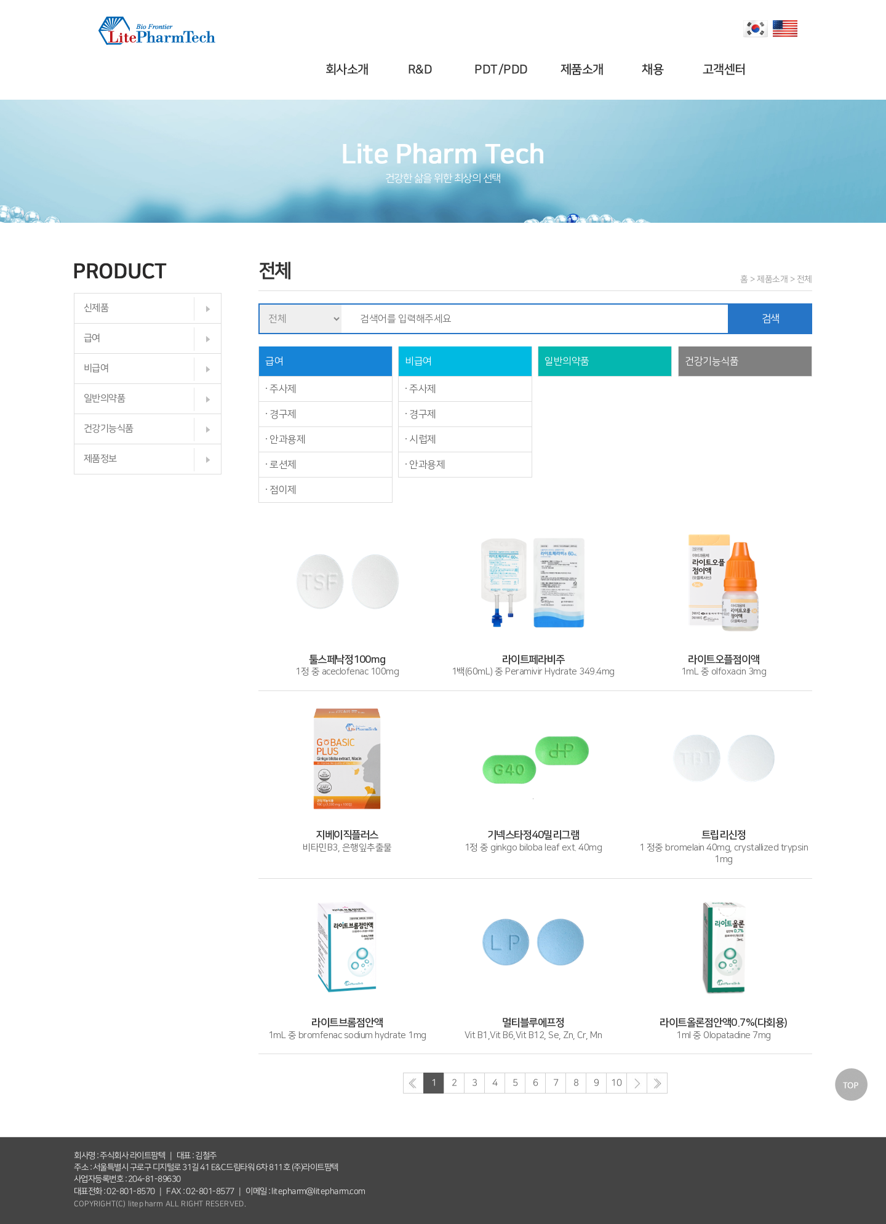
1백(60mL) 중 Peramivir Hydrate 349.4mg (533, 659)
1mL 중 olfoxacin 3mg (723, 659)
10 (616, 1083)
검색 (771, 318)
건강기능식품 (109, 428)
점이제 (283, 489)
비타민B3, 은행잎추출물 (347, 835)
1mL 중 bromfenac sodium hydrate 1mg (347, 1023)
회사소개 (348, 69)
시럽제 (422, 439)
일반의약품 (105, 398)
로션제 (283, 464)
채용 (655, 69)
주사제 (283, 388)
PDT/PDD (503, 69)
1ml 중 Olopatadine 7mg (724, 1023)
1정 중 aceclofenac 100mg (347, 659)
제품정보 (100, 459)
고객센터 (725, 69)
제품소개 (584, 69)
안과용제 (287, 439)
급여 (92, 338)
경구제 (283, 414)
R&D (422, 69)
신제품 (96, 308)
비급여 (96, 368)
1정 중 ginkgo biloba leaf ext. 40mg (533, 835)
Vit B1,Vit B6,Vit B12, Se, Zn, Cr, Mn (533, 1023)
